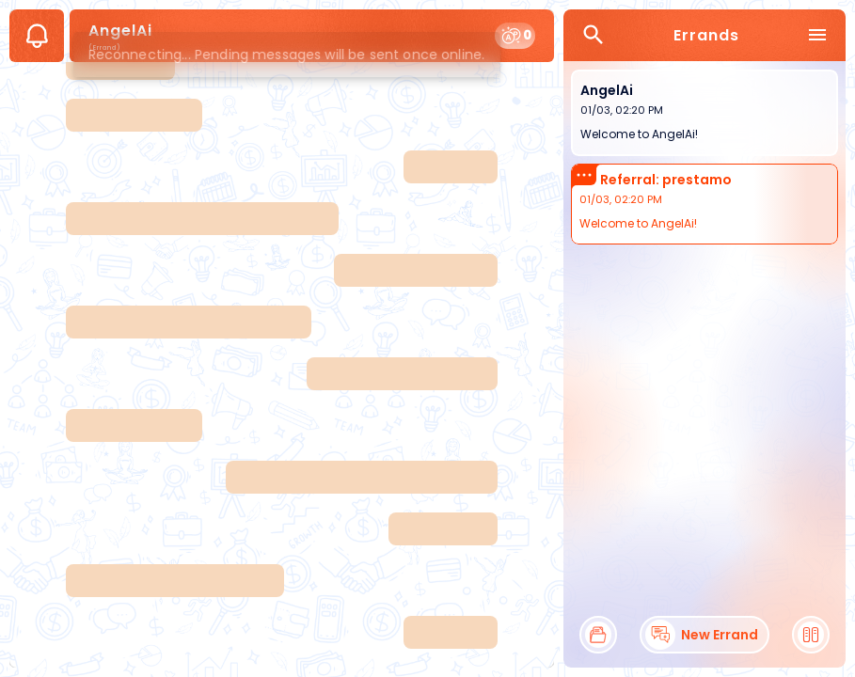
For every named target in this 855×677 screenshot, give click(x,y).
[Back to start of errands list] (704, 244)
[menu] (817, 35)
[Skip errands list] (704, 61)
